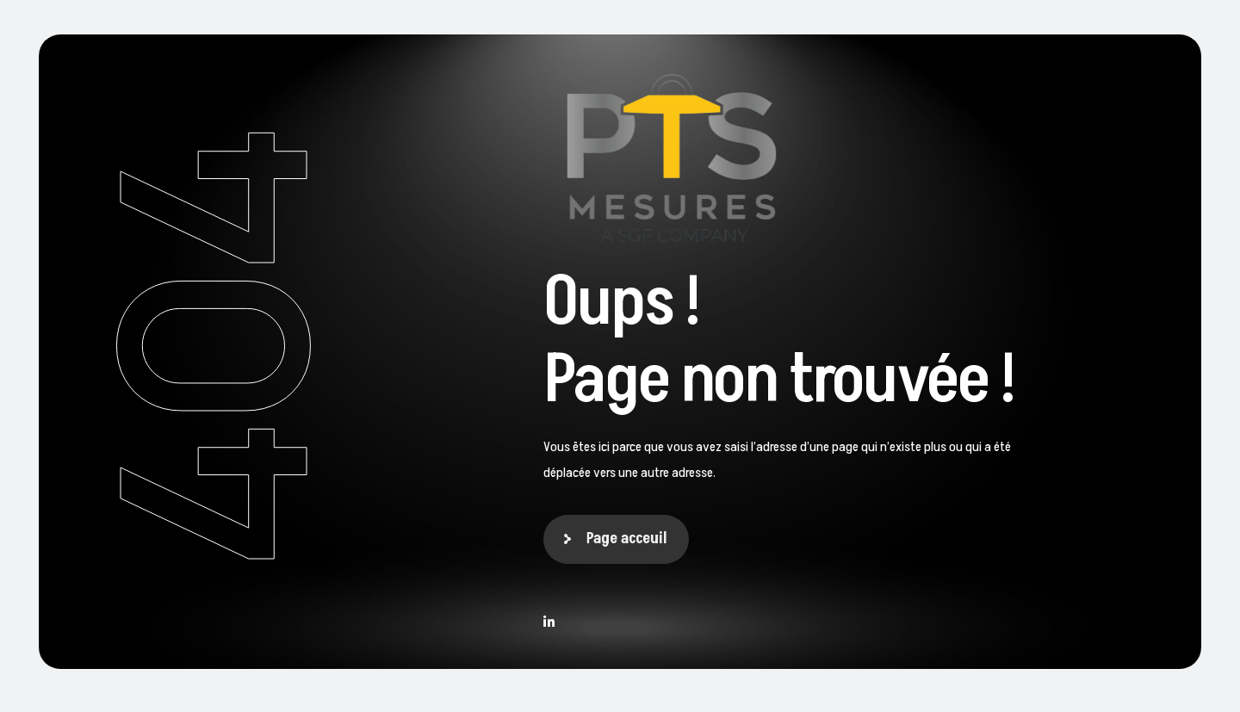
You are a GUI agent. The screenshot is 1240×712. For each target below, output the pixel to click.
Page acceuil (626, 538)
